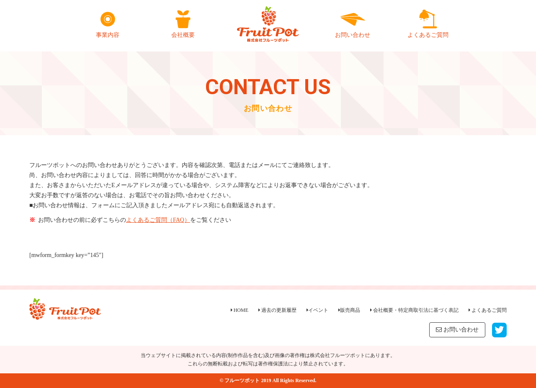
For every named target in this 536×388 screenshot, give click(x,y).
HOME (239, 310)
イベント (317, 310)
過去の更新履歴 (277, 310)
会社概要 (183, 24)
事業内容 (107, 24)
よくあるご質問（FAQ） (158, 220)
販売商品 (349, 310)
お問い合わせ (352, 24)
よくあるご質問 (427, 24)
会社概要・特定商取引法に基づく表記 (414, 310)
